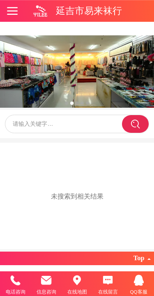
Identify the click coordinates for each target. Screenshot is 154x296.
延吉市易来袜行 (89, 10)
